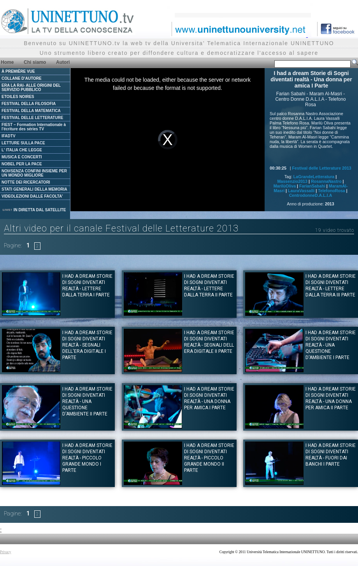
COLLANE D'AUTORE (22, 78)
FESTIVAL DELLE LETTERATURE (32, 118)
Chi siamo (35, 62)
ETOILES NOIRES (18, 97)
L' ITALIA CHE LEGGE (22, 150)
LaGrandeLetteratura (313, 176)
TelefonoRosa (331, 190)
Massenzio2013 (292, 181)
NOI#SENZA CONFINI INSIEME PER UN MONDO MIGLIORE (34, 173)
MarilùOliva (285, 186)
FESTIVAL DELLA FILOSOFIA (29, 104)
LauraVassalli (301, 190)
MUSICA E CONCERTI (22, 157)
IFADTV (9, 136)
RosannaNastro (326, 181)
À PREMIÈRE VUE (18, 71)
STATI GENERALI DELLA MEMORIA (34, 189)
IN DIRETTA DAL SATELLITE (34, 210)
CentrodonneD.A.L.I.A (310, 195)
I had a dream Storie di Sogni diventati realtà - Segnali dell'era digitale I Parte (87, 345)
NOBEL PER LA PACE (22, 164)
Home (7, 62)
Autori (63, 62)
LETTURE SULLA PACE (23, 143)
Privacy (5, 552)
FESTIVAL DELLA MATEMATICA (31, 111)
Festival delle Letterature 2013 (321, 168)
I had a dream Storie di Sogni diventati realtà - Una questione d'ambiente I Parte (330, 345)
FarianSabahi (312, 186)
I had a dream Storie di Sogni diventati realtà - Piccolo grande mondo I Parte (87, 458)
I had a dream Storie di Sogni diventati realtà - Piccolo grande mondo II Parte (209, 458)
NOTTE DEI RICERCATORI (26, 182)
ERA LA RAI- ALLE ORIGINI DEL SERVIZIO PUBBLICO (31, 87)
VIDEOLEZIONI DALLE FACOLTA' (32, 196)
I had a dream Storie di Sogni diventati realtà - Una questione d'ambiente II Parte (87, 401)
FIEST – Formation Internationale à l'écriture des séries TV (34, 127)
